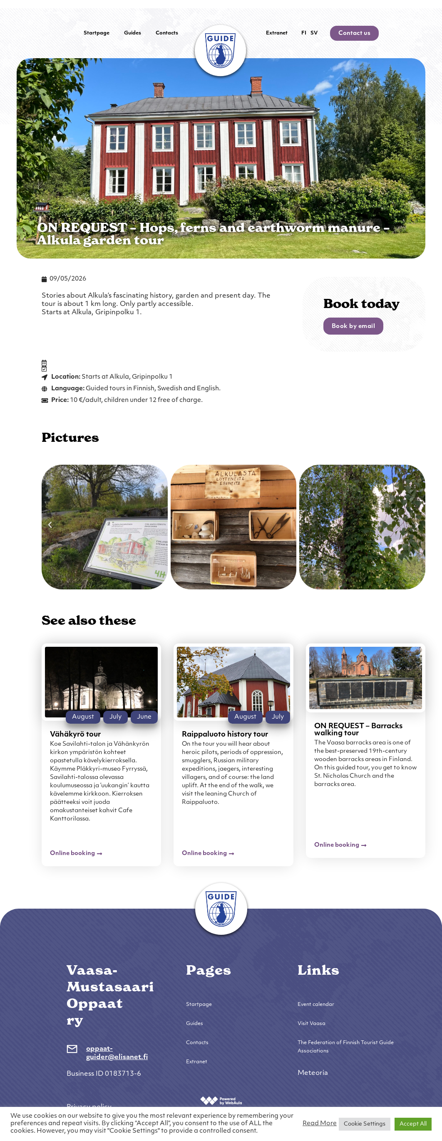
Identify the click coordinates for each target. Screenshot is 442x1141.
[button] (50, 525)
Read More (320, 1124)
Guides (132, 33)
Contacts (167, 33)
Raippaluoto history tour (225, 734)
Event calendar (316, 1004)
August (83, 717)
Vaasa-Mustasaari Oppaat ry (110, 995)
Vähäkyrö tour (75, 734)
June (144, 717)
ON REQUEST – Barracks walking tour (358, 730)
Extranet (277, 33)
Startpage (96, 33)
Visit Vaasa (311, 1023)
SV (314, 33)
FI (303, 33)
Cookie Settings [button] (364, 1124)
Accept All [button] (413, 1124)
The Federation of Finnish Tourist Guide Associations (346, 1047)
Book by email (353, 326)
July (115, 717)
